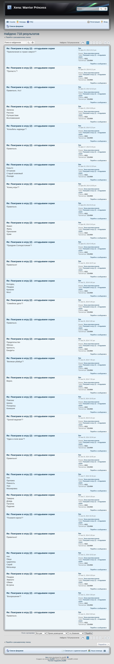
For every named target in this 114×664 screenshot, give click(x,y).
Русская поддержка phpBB (57, 660)
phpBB (52, 659)
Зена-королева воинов (91, 53)
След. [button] (108, 42)
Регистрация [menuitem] (95, 22)
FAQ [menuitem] (31, 22)
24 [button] (105, 43)
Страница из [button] (82, 42)
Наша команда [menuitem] (96, 651)
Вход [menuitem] (105, 22)
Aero (47, 657)
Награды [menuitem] (22, 22)
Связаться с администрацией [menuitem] (76, 651)
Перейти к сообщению (98, 64)
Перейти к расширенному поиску (18, 37)
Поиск (101, 9)
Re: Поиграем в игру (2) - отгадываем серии (31, 48)
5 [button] (100, 43)
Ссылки (12, 22)
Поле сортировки (27, 633)
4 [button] (97, 43)
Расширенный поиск (105, 9)
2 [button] (90, 43)
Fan (79, 48)
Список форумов (16, 26)
